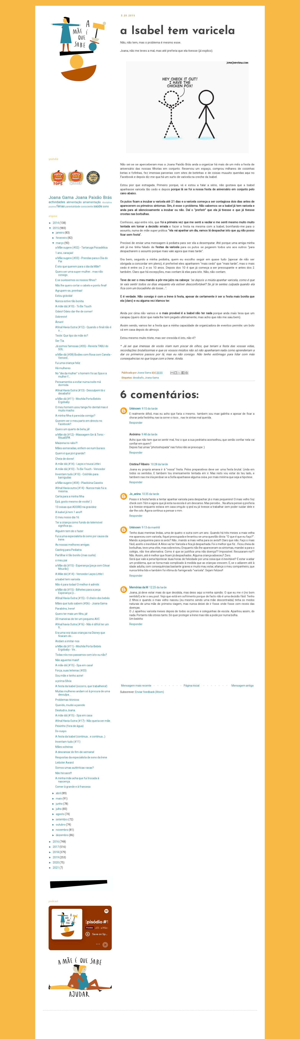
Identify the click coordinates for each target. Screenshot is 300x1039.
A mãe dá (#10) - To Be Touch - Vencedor (80, 469)
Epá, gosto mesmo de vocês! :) (73, 501)
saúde (98, 206)
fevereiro (62, 237)
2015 (56, 228)
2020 (56, 862)
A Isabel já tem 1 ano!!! (68, 512)
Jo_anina (135, 493)
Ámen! (59, 322)
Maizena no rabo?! (66, 443)
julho (59, 808)
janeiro (60, 232)
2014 (56, 222)
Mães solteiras (64, 746)
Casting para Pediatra (68, 549)
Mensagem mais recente (136, 685)
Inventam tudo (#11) (67, 741)
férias (60, 206)
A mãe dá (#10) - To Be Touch (73, 306)
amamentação (92, 202)
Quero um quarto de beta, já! (72, 429)
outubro (61, 824)
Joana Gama (152, 377)
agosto (60, 814)
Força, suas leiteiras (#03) (70, 670)
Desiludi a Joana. (65, 710)
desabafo (138, 377)
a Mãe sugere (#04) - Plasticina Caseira (79, 482)
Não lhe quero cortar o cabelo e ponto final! (81, 285)
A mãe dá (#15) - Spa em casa (73, 715)
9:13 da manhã (151, 527)
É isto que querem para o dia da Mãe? (77, 266)
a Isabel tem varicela (67, 579)
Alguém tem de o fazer (69, 531)
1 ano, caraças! (64, 252)
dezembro (62, 835)
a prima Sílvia (63, 681)
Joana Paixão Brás (93, 197)
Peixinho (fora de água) (69, 726)
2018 (56, 852)
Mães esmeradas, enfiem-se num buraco (80, 448)
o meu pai (61, 560)
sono (106, 206)
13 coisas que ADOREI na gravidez (75, 506)
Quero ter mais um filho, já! (71, 613)
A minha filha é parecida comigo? (75, 415)
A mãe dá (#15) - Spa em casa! (74, 665)
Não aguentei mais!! (67, 660)
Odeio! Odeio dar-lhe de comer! (73, 311)
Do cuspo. (61, 731)
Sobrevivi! (61, 316)
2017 (56, 846)
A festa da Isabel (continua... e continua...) (80, 736)
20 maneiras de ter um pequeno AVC (77, 618)
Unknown (135, 408)
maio (59, 798)
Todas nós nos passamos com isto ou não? (81, 654)
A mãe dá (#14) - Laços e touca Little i (78, 463)
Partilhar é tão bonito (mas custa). (75, 555)
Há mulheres (63, 368)
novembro (62, 829)
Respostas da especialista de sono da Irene (81, 757)
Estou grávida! (63, 295)
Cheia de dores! (64, 458)
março (60, 242)
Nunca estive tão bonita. (69, 301)
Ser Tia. (59, 340)
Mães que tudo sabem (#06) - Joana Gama (81, 603)
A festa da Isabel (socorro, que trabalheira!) (81, 686)
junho (59, 803)
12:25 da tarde (158, 587)
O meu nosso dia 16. (67, 517)
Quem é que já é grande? (70, 453)
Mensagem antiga (243, 685)
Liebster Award (64, 762)
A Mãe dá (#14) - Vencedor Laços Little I (79, 573)
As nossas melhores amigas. (72, 544)
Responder (136, 422)
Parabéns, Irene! (65, 608)
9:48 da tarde (149, 434)
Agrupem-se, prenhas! (68, 290)
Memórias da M (138, 587)
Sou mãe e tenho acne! (69, 675)
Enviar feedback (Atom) (149, 691)
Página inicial (191, 685)
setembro (62, 819)
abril (59, 793)
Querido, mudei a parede (70, 705)
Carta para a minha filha (69, 496)
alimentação (74, 202)
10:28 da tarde (159, 464)
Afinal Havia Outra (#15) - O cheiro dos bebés (82, 598)
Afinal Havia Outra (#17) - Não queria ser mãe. (83, 720)
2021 (56, 867)
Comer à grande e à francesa (72, 786)
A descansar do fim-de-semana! (74, 752)
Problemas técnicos (67, 699)
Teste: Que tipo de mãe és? (71, 335)
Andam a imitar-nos (67, 641)
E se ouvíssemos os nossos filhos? (75, 280)
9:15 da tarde (150, 408)
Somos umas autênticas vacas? (74, 767)
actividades (57, 202)
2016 (56, 841)
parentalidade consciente (79, 206)
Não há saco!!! (63, 773)
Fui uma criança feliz (67, 363)
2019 (56, 857)
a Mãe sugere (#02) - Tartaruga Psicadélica (81, 247)
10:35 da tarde (150, 493)
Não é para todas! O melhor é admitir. (77, 584)
